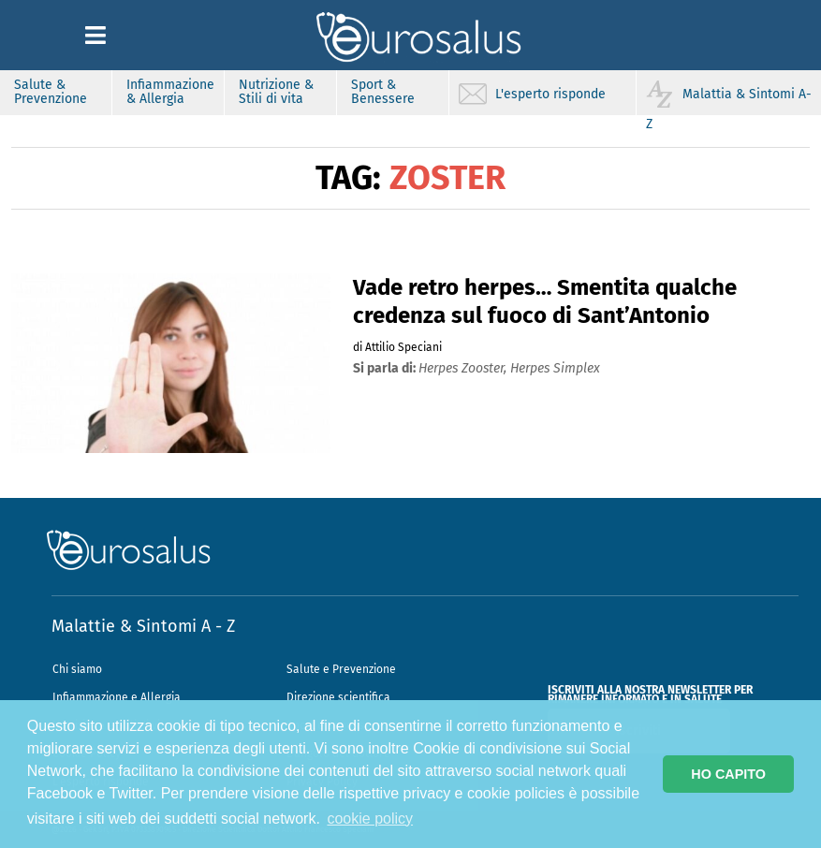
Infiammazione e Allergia (116, 697)
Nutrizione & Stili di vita (276, 92)
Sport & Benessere (383, 92)
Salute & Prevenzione (50, 92)
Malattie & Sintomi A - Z (143, 626)
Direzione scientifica (338, 697)
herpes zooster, (464, 368)
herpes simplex (555, 368)
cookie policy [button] (370, 818)
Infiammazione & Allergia (170, 92)
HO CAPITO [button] (728, 774)
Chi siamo (77, 669)
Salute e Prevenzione (341, 669)
